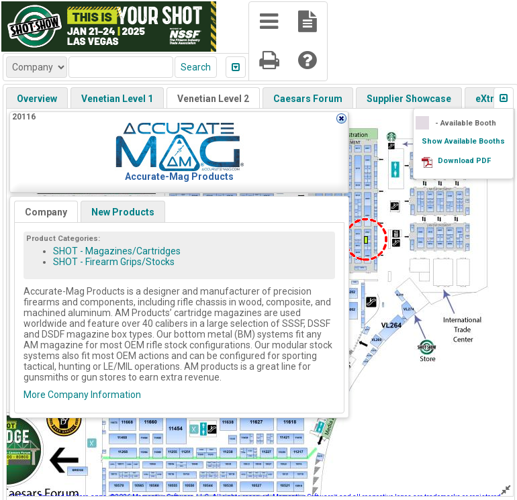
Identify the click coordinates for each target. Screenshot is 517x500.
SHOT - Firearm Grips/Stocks (114, 261)
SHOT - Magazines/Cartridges (117, 251)
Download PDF (464, 160)
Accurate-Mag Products (179, 176)
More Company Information (82, 394)
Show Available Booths (463, 141)
